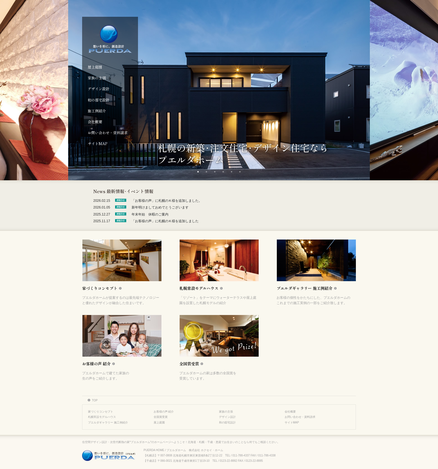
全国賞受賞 (161, 416)
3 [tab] (215, 172)
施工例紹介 (97, 110)
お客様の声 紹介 (164, 411)
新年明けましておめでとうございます (160, 207)
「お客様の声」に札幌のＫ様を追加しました (165, 221)
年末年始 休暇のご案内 (150, 214)
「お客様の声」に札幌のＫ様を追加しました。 (167, 201)
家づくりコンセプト (100, 411)
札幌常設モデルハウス (102, 416)
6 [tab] (240, 172)
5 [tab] (231, 172)
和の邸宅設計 (99, 100)
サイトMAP (98, 143)
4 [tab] (223, 172)
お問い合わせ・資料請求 (108, 132)
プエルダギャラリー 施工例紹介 (108, 422)
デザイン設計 (99, 88)
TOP (94, 400)
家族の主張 (97, 77)
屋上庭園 (95, 67)
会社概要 (95, 121)
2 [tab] (206, 172)
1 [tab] (198, 172)
